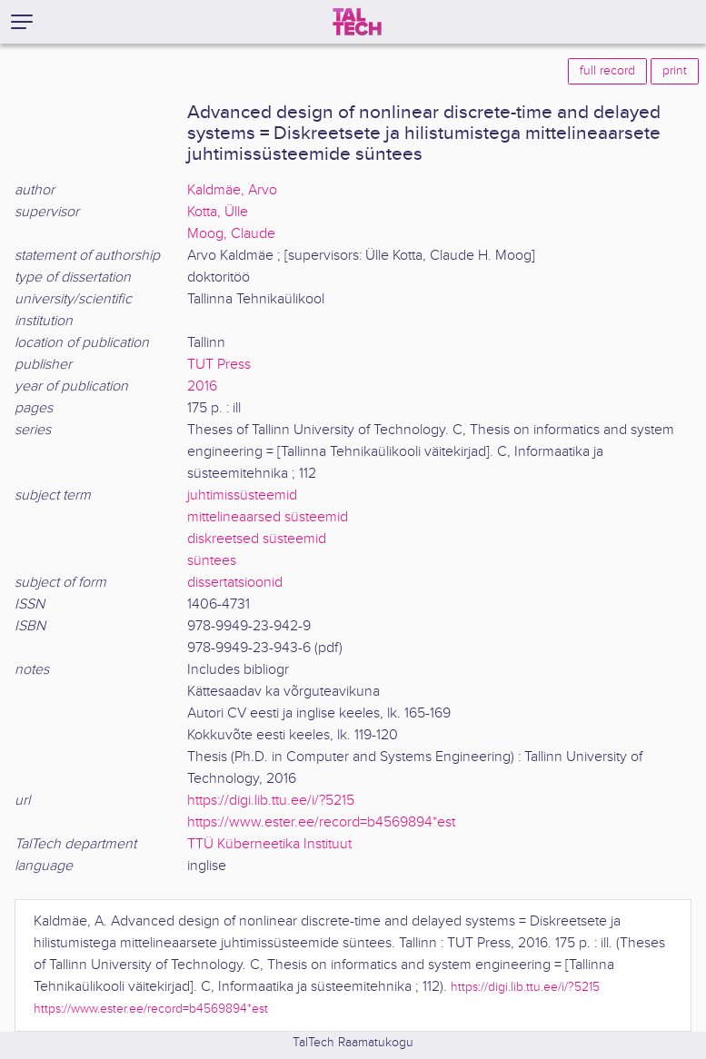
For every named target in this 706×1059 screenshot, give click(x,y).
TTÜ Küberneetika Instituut (269, 844)
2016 (202, 386)
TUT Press (219, 364)
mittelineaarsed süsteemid (267, 517)
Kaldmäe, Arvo (232, 190)
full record (607, 71)
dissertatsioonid (235, 582)
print (674, 71)
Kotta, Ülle (217, 212)
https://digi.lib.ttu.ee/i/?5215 (270, 800)
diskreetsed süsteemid (256, 539)
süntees (211, 560)
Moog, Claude (231, 233)
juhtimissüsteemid (242, 495)
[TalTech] (357, 21)
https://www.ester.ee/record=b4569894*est (321, 822)
